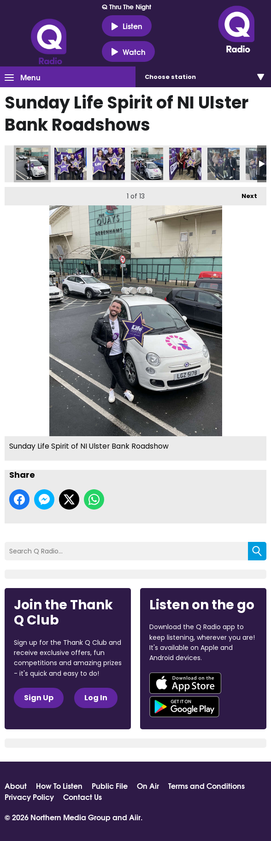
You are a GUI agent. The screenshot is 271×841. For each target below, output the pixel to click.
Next (244, 193)
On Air (148, 785)
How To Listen (59, 785)
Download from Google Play (184, 706)
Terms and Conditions (206, 785)
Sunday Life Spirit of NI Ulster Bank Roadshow (32, 164)
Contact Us (82, 796)
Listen (126, 26)
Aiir (135, 817)
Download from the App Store (185, 683)
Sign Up (38, 697)
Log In (95, 697)
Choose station (170, 76)
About (16, 785)
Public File (110, 785)
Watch (128, 52)
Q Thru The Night (126, 6)
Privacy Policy (29, 796)
